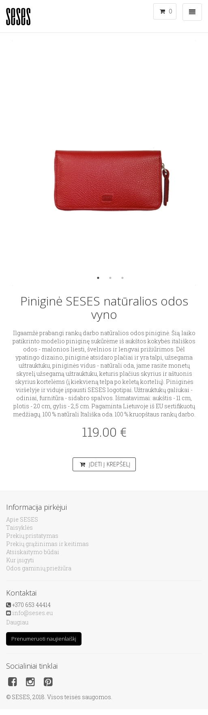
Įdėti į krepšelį (105, 464)
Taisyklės (19, 527)
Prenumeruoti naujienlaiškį (43, 638)
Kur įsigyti (20, 560)
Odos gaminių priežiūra (38, 568)
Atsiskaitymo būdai (32, 552)
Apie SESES (22, 519)
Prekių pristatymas (32, 536)
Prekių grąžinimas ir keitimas (47, 544)
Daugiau (17, 622)
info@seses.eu (32, 613)
